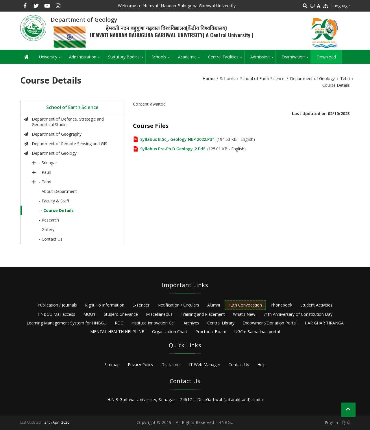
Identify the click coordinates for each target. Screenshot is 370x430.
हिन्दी (346, 422)
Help (261, 364)
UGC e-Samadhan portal (257, 331)
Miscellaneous (159, 314)
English (331, 422)
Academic (190, 59)
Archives (191, 323)
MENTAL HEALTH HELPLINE (117, 331)
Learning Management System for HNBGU (67, 323)
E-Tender (140, 305)
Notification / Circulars (178, 305)
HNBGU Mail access (56, 314)
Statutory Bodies (126, 59)
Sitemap (112, 364)
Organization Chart (169, 331)
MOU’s (89, 314)
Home (208, 78)
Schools (161, 59)
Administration (85, 59)
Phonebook (281, 305)
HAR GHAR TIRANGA (324, 323)
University (51, 59)
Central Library (220, 323)
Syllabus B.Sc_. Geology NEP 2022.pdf (177, 139)
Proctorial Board (210, 331)
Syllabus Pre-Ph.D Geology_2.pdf (172, 149)
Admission (262, 59)
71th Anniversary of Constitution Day (297, 314)
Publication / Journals (57, 305)
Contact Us (238, 364)
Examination (296, 59)
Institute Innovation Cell (153, 323)
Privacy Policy (140, 364)
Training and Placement (203, 314)
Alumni (213, 305)
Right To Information (104, 305)
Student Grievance (121, 314)
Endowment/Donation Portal (270, 323)
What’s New (244, 314)
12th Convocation (245, 305)
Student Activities (316, 305)
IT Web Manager (204, 364)
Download (326, 57)
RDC (119, 323)
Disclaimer (171, 364)
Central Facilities (226, 59)
